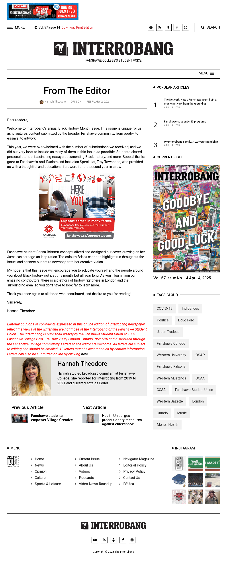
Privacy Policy (132, 477)
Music (182, 417)
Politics (163, 324)
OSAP (200, 359)
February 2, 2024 (98, 101)
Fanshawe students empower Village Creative (52, 418)
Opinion (76, 101)
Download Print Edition (77, 27)
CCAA (161, 394)
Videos (82, 477)
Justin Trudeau (168, 336)
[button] (206, 73)
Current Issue (87, 464)
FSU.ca (126, 489)
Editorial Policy (133, 471)
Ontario (162, 417)
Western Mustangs (171, 382)
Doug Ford (186, 324)
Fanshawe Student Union (194, 394)
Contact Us (129, 483)
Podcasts (84, 483)
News (37, 471)
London (198, 405)
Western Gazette (170, 405)
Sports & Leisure (46, 489)
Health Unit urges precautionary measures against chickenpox (122, 420)
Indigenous (190, 312)
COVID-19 (164, 312)
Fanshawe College (171, 347)
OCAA (200, 382)
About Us (84, 471)
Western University (171, 359)
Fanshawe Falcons (171, 370)
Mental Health (167, 428)
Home (37, 464)
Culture (38, 483)
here (84, 354)
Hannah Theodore (55, 101)
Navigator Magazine (136, 464)
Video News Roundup (93, 489)
